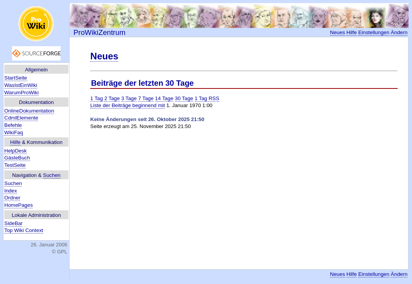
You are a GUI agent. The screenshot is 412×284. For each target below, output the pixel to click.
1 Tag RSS (207, 98)
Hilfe (15, 142)
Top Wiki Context (23, 230)
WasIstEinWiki (20, 85)
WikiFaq (13, 132)
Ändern (399, 32)
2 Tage (112, 98)
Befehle (13, 125)
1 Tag (96, 98)
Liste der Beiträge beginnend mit (127, 105)
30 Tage (184, 98)
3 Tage (129, 98)
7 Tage (146, 98)
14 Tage (164, 98)
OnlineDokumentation (29, 111)
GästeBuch (17, 158)
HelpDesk (15, 151)
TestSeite (15, 165)
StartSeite (15, 78)
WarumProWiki (21, 92)
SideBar (13, 223)
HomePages (18, 205)
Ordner (12, 198)
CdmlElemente (21, 118)
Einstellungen (373, 32)
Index (10, 191)
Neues (337, 32)
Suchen (52, 175)
